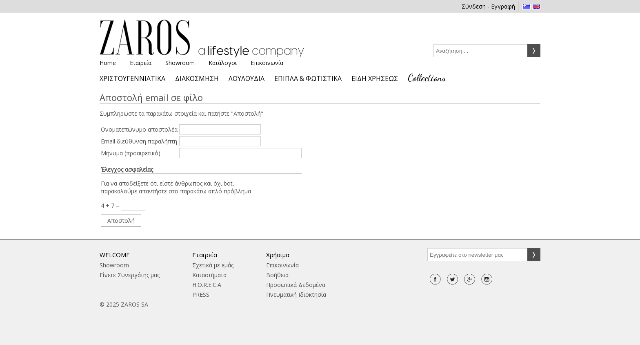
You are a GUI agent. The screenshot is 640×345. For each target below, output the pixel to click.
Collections (427, 78)
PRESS (200, 294)
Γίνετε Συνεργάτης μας (130, 275)
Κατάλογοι (223, 63)
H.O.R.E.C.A (206, 285)
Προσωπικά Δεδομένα (295, 285)
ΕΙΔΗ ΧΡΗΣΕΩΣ (374, 78)
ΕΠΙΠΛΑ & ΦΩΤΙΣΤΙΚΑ (308, 78)
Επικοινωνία (267, 63)
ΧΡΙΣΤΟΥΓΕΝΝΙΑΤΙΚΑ (132, 78)
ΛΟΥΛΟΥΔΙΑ (246, 78)
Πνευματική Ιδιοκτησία (296, 294)
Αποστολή (121, 220)
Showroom (180, 63)
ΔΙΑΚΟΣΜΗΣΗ (197, 78)
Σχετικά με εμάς (212, 265)
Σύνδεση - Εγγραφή (488, 6)
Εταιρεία (140, 63)
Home (108, 63)
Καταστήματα (209, 275)
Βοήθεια (277, 275)
